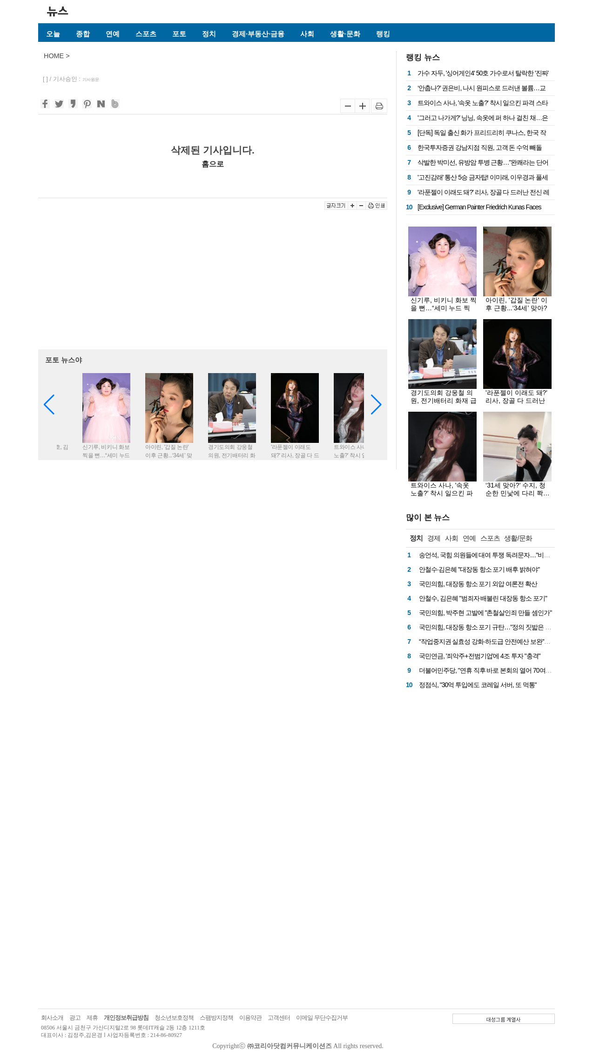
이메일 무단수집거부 (322, 1017)
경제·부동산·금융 (258, 34)
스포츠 (145, 34)
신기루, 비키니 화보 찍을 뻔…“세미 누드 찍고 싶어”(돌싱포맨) (444, 308)
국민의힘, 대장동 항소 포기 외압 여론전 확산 (478, 584)
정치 (209, 34)
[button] (376, 404)
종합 (83, 34)
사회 (307, 34)
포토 (179, 34)
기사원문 (90, 79)
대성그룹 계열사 (503, 1019)
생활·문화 (345, 34)
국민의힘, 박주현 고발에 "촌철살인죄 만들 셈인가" (485, 612)
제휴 (92, 1017)
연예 (113, 34)
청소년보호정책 (174, 1017)
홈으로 (213, 164)
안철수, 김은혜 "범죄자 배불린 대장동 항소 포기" (483, 598)
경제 (433, 538)
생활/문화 (518, 538)
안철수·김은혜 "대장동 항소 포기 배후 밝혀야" (479, 569)
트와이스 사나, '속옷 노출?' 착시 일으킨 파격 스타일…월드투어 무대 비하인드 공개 (442, 497)
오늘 (53, 34)
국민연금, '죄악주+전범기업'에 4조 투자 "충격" (479, 656)
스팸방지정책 (216, 1017)
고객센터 (279, 1017)
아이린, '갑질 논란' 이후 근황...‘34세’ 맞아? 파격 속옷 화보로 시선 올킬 (517, 311)
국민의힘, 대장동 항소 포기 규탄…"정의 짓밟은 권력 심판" (496, 627)
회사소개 (52, 1017)
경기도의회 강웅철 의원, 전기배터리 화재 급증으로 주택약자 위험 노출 (444, 404)
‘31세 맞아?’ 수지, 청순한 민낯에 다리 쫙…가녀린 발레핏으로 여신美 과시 (517, 497)
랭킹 (383, 34)
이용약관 (250, 1017)
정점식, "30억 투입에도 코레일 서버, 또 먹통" (478, 684)
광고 (75, 1017)
